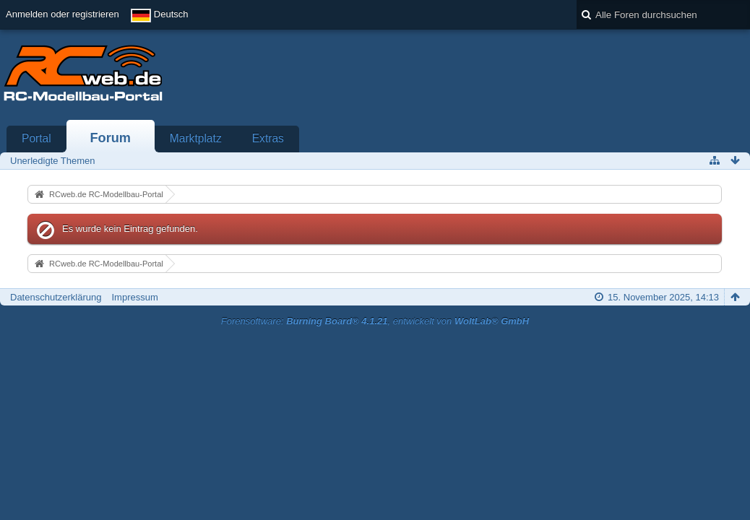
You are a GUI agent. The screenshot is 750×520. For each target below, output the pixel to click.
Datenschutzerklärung (55, 297)
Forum (110, 138)
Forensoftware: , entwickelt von (375, 321)
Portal (36, 138)
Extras (268, 138)
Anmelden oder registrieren (62, 14)
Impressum (134, 297)
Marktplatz (196, 138)
